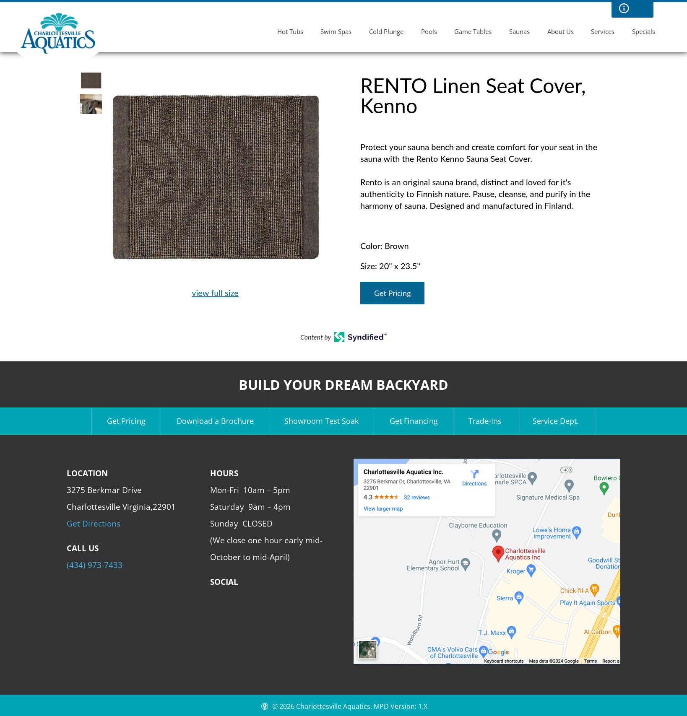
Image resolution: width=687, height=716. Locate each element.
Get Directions (93, 523)
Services (602, 31)
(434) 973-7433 (94, 565)
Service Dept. (556, 421)
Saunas (519, 31)
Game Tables (473, 31)
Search (640, 8)
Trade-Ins (485, 421)
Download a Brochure (215, 421)
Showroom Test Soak (321, 421)
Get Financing (414, 421)
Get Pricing (392, 293)
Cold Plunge (386, 31)
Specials (643, 31)
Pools (429, 31)
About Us (560, 31)
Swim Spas (335, 31)
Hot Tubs (290, 31)
